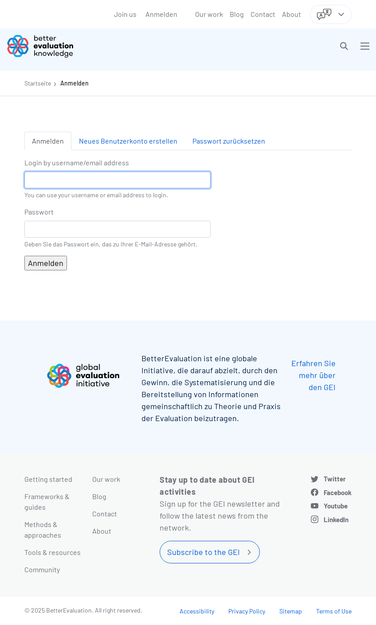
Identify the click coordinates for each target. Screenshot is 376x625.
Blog (237, 14)
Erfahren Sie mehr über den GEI (313, 375)
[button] (344, 46)
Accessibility (197, 611)
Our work (209, 14)
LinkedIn (336, 519)
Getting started (48, 479)
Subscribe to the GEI (203, 552)
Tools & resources (52, 552)
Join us (125, 14)
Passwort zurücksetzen (228, 141)
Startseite (37, 83)
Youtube (336, 506)
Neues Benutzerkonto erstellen (128, 141)
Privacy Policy (246, 611)
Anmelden (161, 14)
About (291, 14)
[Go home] (101, 46)
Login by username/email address (76, 162)
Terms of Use (334, 611)
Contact (263, 14)
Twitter (335, 479)
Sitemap (290, 611)
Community (42, 569)
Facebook (338, 492)
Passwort (39, 211)
